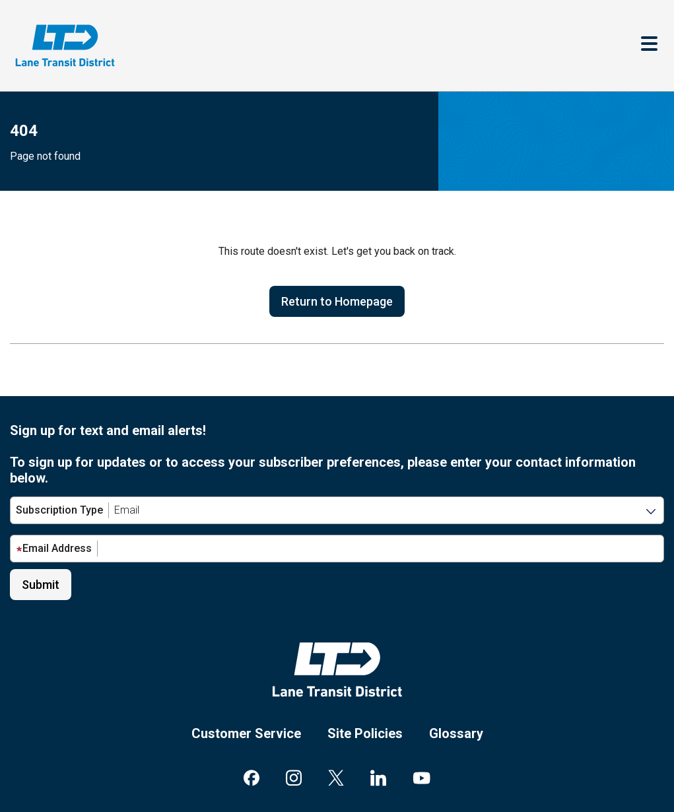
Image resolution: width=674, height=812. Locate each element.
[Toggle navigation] (649, 45)
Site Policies (365, 733)
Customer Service (246, 733)
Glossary (456, 733)
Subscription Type (59, 510)
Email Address (54, 548)
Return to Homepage (337, 301)
